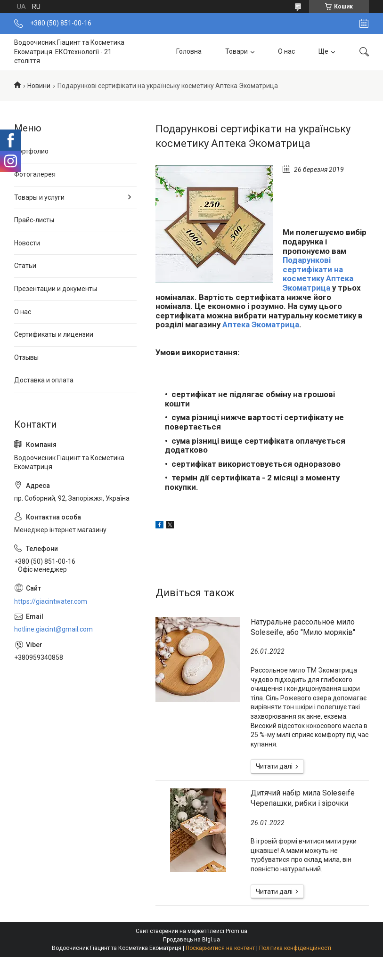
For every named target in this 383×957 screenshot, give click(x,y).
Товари (236, 52)
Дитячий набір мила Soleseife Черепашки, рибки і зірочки (303, 798)
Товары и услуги (39, 197)
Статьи (25, 265)
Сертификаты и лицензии (53, 334)
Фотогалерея (35, 174)
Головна (189, 52)
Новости (27, 243)
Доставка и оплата (43, 380)
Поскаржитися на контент (220, 948)
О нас (286, 52)
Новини (38, 85)
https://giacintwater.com (50, 601)
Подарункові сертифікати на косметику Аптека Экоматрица (318, 273)
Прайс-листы (34, 220)
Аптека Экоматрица (260, 324)
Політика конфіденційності (295, 948)
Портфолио (31, 151)
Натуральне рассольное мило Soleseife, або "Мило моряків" (303, 627)
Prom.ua (236, 931)
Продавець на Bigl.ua (191, 939)
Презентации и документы (55, 288)
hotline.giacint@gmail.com (53, 629)
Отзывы (26, 357)
